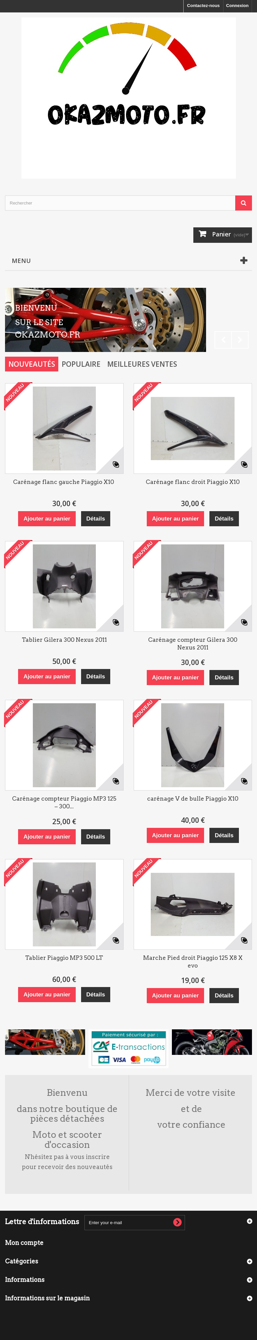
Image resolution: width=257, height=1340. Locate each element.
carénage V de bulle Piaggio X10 (192, 798)
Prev (223, 340)
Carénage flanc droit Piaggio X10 (193, 482)
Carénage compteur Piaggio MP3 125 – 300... (64, 802)
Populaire (81, 364)
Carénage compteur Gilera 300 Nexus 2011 (192, 643)
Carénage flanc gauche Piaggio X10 (64, 482)
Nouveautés (31, 364)
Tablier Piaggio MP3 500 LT (64, 957)
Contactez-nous (203, 5)
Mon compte (24, 1242)
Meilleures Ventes (142, 364)
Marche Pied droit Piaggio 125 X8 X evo (193, 961)
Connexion (237, 5)
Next (240, 340)
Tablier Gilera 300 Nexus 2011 (64, 639)
